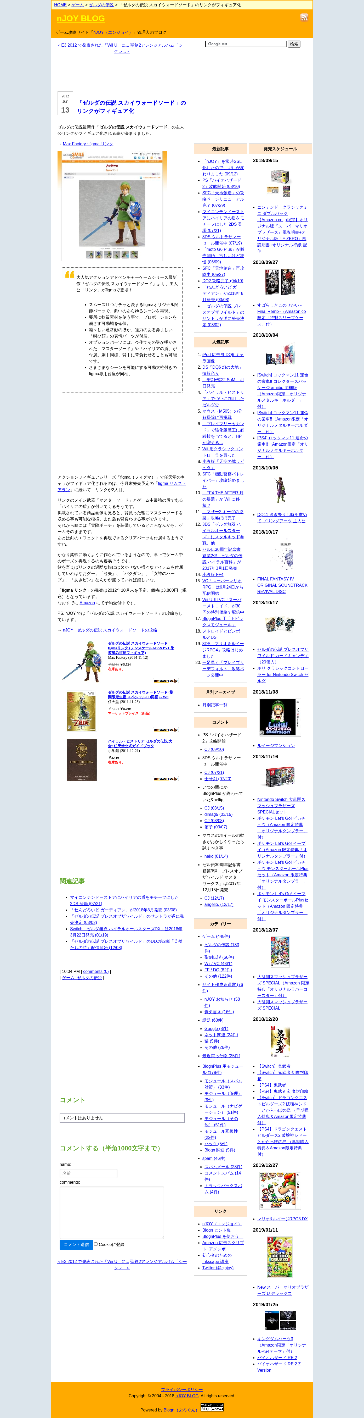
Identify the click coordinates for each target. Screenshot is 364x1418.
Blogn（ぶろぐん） (182, 1410)
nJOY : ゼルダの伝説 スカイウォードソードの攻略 (110, 630)
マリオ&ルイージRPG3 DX (282, 1219)
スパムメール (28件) (223, 1167)
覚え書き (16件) (219, 1012)
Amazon (87, 603)
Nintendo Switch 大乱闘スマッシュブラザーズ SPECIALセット (281, 805)
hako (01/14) (216, 856)
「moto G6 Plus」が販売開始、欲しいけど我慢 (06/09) (223, 255)
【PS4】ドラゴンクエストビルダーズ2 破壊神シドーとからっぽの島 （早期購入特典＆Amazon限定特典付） (283, 1141)
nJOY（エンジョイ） (113, 32)
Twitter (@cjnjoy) (218, 1268)
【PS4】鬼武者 (271, 1085)
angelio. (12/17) (219, 904)
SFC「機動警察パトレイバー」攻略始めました (223, 480)
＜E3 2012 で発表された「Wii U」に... (93, 45)
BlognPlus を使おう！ (222, 1236)
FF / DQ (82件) (218, 970)
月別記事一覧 (215, 705)
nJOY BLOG (81, 18)
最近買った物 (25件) (221, 1056)
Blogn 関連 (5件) (219, 1150)
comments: (70, 1182)
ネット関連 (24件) (221, 1035)
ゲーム (77, 5)
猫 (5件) (211, 1041)
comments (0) (96, 971)
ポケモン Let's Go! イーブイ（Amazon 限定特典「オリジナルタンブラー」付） (282, 849)
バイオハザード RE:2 (277, 1357)
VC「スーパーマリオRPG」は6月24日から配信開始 (222, 587)
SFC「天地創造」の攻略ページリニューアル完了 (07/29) (223, 199)
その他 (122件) (218, 976)
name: (65, 1164)
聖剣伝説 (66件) (219, 957)
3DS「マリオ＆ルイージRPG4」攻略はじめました (223, 649)
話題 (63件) (213, 1020)
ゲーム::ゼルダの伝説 (82, 978)
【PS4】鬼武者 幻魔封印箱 (282, 1091)
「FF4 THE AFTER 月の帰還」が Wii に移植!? (222, 499)
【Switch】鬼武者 (274, 1066)
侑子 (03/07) (215, 827)
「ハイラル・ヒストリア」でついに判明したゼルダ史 (223, 398)
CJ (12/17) (214, 898)
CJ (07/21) (214, 772)
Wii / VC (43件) (218, 963)
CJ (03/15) (214, 808)
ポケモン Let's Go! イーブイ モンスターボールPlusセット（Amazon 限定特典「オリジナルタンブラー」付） (283, 906)
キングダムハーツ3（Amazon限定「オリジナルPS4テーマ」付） (281, 1345)
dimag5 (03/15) (218, 814)
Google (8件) (216, 1028)
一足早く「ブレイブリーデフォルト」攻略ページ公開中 (223, 668)
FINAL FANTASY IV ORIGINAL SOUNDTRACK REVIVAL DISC (282, 585)
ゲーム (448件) (216, 936)
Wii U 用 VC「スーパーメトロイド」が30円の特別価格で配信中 (223, 605)
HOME (60, 5)
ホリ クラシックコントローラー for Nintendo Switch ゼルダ (283, 674)
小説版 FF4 (213, 574)
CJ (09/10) (214, 749)
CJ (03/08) (214, 820)
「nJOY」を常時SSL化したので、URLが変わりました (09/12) (223, 167)
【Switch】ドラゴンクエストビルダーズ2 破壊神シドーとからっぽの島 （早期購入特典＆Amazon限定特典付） (283, 1110)
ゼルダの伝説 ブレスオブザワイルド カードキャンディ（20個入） (283, 655)
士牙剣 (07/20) (217, 779)
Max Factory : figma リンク (88, 144)
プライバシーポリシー (182, 1389)
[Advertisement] (122, 72)
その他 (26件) (217, 1047)
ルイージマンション (276, 745)
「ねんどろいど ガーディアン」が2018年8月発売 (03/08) (123, 910)
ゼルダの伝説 (101, 5)
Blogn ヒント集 (216, 1230)
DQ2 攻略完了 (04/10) (222, 281)
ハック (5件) (216, 1144)
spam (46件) (213, 1158)
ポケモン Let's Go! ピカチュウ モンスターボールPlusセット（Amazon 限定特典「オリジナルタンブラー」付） (283, 875)
